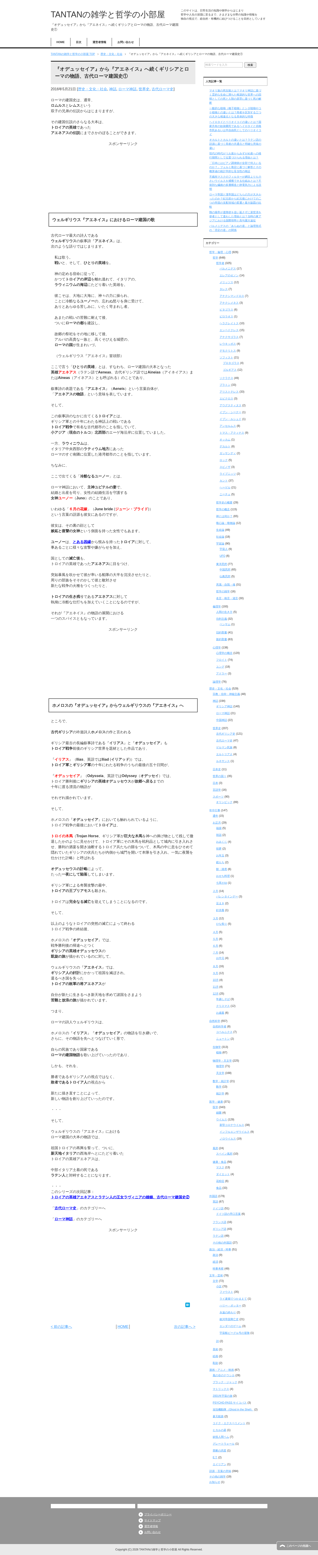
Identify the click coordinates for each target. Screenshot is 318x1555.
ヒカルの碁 (219, 1430)
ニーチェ (225, 494)
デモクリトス (228, 350)
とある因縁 (82, 542)
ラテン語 (218, 1235)
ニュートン (223, 1038)
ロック (224, 460)
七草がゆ (221, 882)
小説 (219, 1286)
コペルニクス (224, 1032)
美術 (215, 1349)
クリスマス (223, 1006)
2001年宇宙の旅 (223, 1395)
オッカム (225, 439)
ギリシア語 (219, 1229)
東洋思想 (221, 564)
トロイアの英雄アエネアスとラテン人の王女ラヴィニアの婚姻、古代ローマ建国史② (120, 1197)
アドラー (221, 673)
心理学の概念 (224, 653)
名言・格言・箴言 (227, 598)
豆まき (220, 903)
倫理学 (217, 606)
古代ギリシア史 (225, 733)
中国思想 (225, 569)
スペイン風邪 (224, 1153)
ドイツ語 (218, 1208)
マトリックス (221, 1389)
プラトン (225, 384)
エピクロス (226, 398)
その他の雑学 (217, 1476)
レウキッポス (228, 343)
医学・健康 (216, 1101)
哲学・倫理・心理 (220, 252)
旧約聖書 (221, 632)
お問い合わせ (125, 42)
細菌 (219, 1112)
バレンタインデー (227, 896)
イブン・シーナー (230, 412)
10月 (215, 980)
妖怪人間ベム (221, 1436)
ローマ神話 (127, 89)
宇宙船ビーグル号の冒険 (235, 1333)
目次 (78, 42)
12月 (215, 993)
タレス (224, 289)
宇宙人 (224, 549)
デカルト (225, 446)
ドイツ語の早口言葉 (228, 1213)
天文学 (220, 1073)
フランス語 (219, 1222)
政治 (215, 1255)
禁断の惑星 (219, 1450)
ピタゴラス (226, 309)
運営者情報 (99, 42)
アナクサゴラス (229, 337)
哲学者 (220, 263)
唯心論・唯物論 (225, 523)
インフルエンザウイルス (235, 1131)
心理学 (217, 647)
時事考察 (218, 1268)
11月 (215, 986)
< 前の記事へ (61, 1327)
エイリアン (219, 1464)
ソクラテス (226, 378)
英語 (215, 1201)
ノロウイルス (228, 1138)
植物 (219, 1052)
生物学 (217, 1047)
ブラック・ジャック (225, 1382)
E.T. (215, 1457)
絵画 (215, 1356)
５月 (215, 939)
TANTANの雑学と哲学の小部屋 (108, 14)
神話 (112, 89)
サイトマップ (152, 1520)
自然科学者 (219, 1026)
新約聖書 (221, 639)
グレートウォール (224, 1443)
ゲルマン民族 (224, 747)
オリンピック (224, 802)
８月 (215, 966)
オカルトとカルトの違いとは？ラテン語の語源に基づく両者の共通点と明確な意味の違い (235, 144)
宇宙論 (220, 543)
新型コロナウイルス (232, 1125)
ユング (220, 666)
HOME (61, 42)
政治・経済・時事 (220, 1249)
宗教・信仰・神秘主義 (226, 694)
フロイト (221, 659)
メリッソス (226, 282)
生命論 (220, 529)
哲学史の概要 (224, 502)
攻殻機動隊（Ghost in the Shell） (233, 1409)
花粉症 (220, 1181)
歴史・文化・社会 (92, 89)
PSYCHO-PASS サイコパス (230, 1402)
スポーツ (218, 796)
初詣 (219, 835)
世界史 (144, 89)
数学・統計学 (221, 1081)
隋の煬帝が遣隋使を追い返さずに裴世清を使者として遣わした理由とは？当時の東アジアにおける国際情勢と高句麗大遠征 (235, 216)
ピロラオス (226, 316)
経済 (215, 1261)
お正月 (217, 822)
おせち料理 (223, 876)
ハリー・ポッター (230, 1305)
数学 (219, 1086)
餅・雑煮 (221, 869)
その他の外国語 (222, 1242)
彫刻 (215, 1363)
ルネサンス (223, 761)
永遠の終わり (228, 1312)
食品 (219, 1188)
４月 (215, 932)
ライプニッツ (228, 473)
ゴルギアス (230, 369)
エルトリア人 (224, 754)
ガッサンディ (228, 453)
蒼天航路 (218, 1416)
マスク (220, 1167)
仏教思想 (225, 576)
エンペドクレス (229, 330)
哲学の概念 (223, 509)
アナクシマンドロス (232, 296)
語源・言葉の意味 (220, 1471)
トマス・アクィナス (232, 432)
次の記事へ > (184, 1327)
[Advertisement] (123, 178)
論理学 (217, 681)
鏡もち (220, 862)
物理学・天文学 (222, 1060)
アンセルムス (228, 426)
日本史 (217, 769)
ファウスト (226, 1291)
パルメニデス (228, 268)
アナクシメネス (229, 302)
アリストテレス (229, 391)
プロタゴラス (231, 363)
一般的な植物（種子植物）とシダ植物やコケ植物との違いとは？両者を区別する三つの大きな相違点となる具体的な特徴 (235, 112)
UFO (222, 555)
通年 (215, 815)
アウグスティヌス (230, 405)
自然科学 (214, 1021)
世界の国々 (219, 776)
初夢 (219, 848)
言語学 (217, 789)
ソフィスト (226, 357)
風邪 (215, 1148)
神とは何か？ (224, 516)
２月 (215, 891)
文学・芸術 (216, 1275)
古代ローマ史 (162, 89)
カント (224, 480)
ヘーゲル (225, 487)
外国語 (213, 1196)
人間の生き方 (224, 612)
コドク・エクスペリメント (229, 1423)
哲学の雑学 (223, 591)
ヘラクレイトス (229, 323)
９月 (215, 973)
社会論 (220, 536)
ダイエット (223, 1174)
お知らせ (214, 1482)
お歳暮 (220, 1012)
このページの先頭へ (298, 1545)
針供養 (220, 910)
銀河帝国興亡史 (229, 1319)
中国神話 (221, 720)
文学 (215, 1281)
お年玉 (220, 855)
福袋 (219, 828)
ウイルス (221, 1119)
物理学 (220, 1066)
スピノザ (225, 467)
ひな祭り (221, 923)
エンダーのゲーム (230, 1326)
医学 (215, 1107)
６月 (215, 945)
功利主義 (221, 618)
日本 (215, 783)
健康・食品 (219, 1162)
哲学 (215, 257)
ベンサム (225, 624)
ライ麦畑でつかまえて (233, 1298)
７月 (215, 952)
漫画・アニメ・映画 (221, 1369)
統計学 (220, 1093)
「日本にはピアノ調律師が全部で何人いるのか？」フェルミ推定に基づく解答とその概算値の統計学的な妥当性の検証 (235, 167)
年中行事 (214, 810)
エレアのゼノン (229, 275)
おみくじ (221, 841)
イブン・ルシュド (230, 419)
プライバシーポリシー (158, 1514)
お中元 (220, 958)
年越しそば (223, 999)
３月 (215, 918)
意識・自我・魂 (225, 584)
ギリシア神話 (224, 706)
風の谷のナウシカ (224, 1375)
